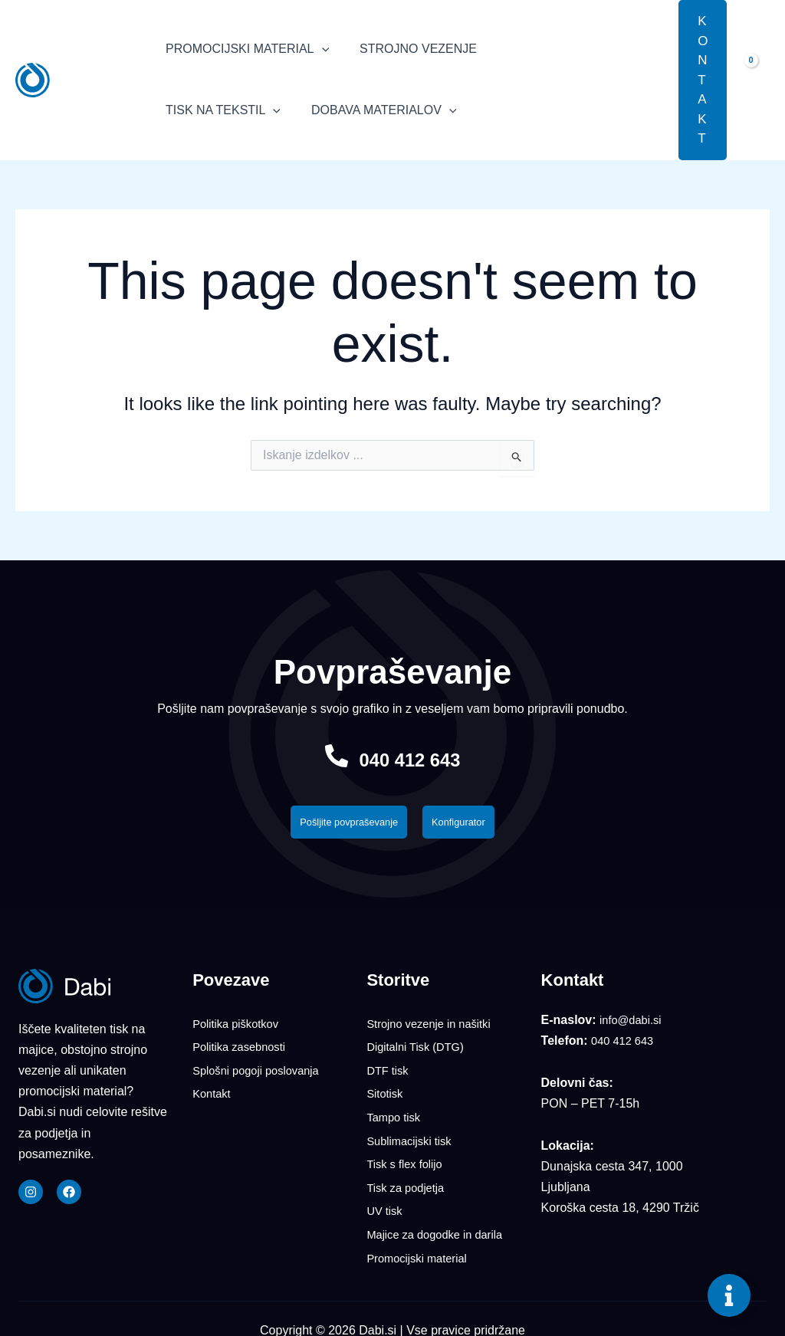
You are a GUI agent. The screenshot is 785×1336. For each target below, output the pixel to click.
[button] (655, 79)
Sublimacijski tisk (412, 1134)
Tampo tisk (395, 1113)
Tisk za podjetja (409, 1177)
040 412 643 (410, 758)
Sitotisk (386, 1091)
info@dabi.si (633, 1024)
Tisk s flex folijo (407, 1156)
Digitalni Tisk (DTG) (419, 1048)
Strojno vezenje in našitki (434, 1027)
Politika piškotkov (239, 1027)
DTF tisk (389, 1070)
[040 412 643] (322, 755)
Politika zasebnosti (243, 1048)
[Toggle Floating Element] (729, 1295)
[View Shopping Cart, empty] (756, 79)
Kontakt (213, 1091)
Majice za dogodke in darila (440, 1220)
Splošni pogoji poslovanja (261, 1070)
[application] (319, 49)
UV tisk (386, 1199)
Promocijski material (421, 1242)
